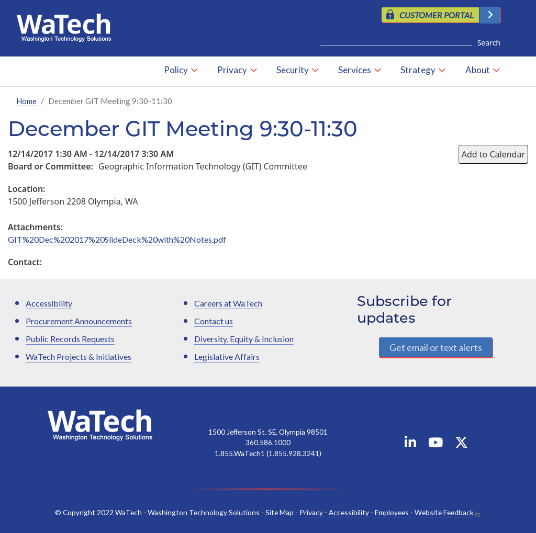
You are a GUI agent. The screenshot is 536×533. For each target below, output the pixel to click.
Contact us (213, 321)
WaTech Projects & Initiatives (78, 356)
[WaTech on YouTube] (435, 444)
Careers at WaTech (228, 303)
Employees (392, 512)
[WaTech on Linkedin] (410, 444)
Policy (176, 69)
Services (354, 69)
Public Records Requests (70, 339)
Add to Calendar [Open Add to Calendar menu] (493, 154)
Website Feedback (444, 512)
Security (292, 69)
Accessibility (49, 303)
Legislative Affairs (227, 356)
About (477, 69)
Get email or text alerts (435, 347)
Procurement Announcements (79, 321)
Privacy (232, 69)
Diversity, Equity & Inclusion (244, 339)
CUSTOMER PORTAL (436, 15)
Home (26, 101)
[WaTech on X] (461, 444)
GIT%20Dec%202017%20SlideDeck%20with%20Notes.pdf (117, 239)
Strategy (418, 69)
